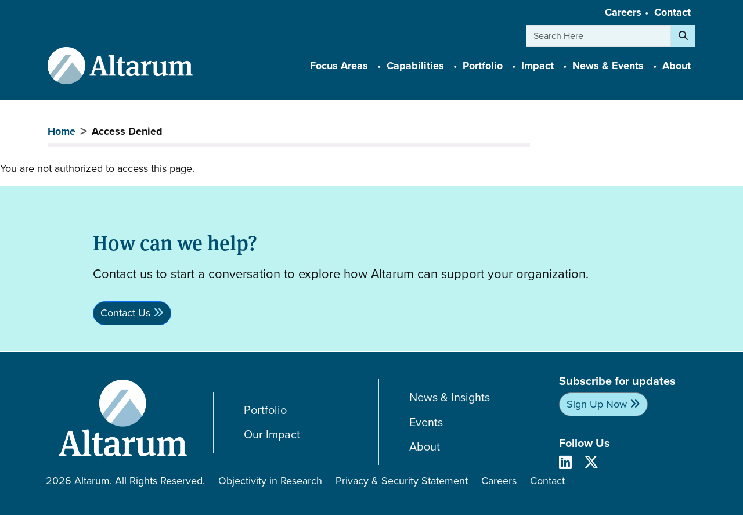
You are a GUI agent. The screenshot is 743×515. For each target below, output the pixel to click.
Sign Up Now (597, 404)
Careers (623, 12)
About (424, 446)
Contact (672, 12)
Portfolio (265, 410)
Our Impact (272, 434)
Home (61, 131)
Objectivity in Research (270, 480)
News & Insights (449, 397)
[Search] (683, 36)
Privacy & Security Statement (402, 480)
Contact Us (125, 312)
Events (426, 422)
